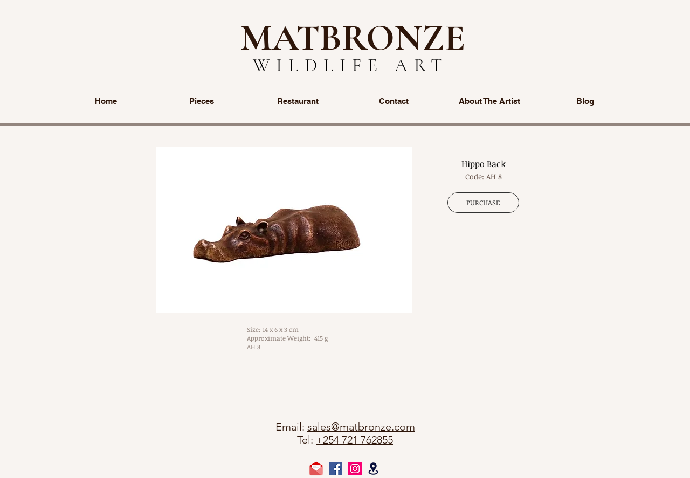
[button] (284, 230)
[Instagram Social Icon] (355, 468)
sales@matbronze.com (361, 426)
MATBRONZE (352, 37)
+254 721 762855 (354, 439)
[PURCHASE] (483, 202)
